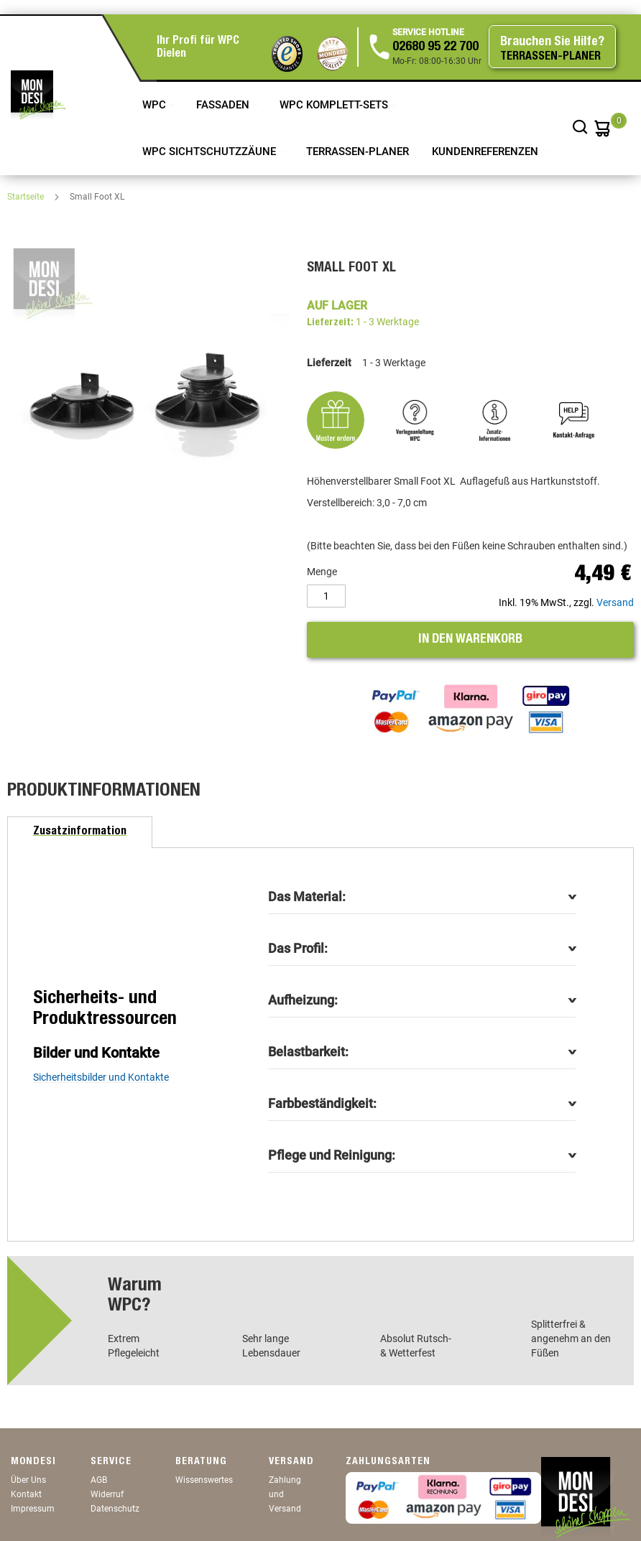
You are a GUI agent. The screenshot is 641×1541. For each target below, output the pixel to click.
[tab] (79, 832)
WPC (155, 104)
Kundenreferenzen (486, 151)
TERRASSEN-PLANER (357, 151)
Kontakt (26, 1494)
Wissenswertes (204, 1480)
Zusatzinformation (79, 832)
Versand (615, 602)
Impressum (33, 1509)
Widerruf (107, 1494)
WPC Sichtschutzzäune (210, 151)
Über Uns (28, 1480)
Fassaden (224, 104)
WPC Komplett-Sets (335, 104)
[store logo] (38, 94)
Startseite (26, 197)
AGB (99, 1480)
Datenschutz (115, 1509)
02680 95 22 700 (435, 47)
